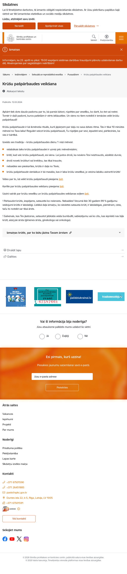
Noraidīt (19, 25)
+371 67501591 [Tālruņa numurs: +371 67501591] (14, 502)
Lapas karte (9, 458)
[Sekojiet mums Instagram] (26, 539)
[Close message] (121, 50)
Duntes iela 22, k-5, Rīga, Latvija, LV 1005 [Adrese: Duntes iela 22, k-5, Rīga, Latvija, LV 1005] (30, 497)
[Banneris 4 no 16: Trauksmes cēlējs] (111, 296)
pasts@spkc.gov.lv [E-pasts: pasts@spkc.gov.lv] (17, 492)
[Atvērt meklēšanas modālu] (94, 38)
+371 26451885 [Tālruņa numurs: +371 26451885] (15, 487)
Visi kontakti (19, 518)
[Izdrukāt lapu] (63, 250)
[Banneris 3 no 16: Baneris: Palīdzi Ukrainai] (79, 296)
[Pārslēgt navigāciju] (121, 38)
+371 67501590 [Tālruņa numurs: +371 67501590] (15, 482)
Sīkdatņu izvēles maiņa (14, 464)
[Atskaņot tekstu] (15, 91)
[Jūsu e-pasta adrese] (62, 376)
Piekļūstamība (10, 453)
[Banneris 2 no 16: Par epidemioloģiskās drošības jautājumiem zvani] (47, 296)
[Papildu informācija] (18, 509)
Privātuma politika (12, 448)
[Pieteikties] (62, 387)
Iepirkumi (7, 419)
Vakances (7, 413)
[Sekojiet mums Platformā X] (19, 539)
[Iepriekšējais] (6, 296)
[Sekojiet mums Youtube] (12, 539)
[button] (70, 232)
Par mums (8, 429)
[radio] (44, 336)
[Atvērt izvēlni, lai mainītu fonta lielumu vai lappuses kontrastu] (107, 38)
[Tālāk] (120, 296)
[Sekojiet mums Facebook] (4, 539)
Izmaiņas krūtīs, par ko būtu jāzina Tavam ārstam (39, 232)
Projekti (6, 424)
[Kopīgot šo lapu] (63, 256)
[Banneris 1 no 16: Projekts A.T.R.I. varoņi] (16, 296)
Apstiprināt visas (54, 25)
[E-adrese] (9, 509)
